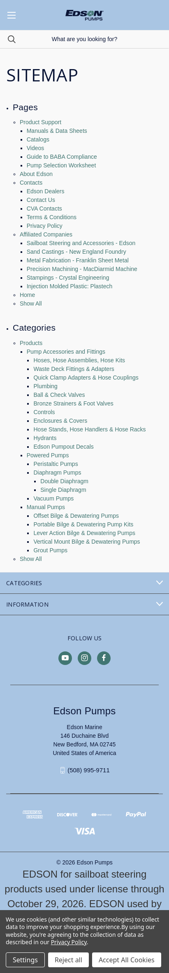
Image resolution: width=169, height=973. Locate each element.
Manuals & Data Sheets (57, 130)
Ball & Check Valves (59, 395)
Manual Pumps (46, 507)
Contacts (31, 182)
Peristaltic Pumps (55, 464)
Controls (44, 412)
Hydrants (44, 438)
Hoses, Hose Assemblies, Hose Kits (79, 360)
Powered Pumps (48, 455)
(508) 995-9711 (88, 770)
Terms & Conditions (51, 217)
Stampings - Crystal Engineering (68, 277)
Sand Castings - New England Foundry (76, 251)
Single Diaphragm (63, 489)
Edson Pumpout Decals (63, 446)
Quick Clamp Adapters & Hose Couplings (85, 377)
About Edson (36, 174)
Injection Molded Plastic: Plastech (70, 286)
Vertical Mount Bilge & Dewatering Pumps (86, 541)
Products (31, 343)
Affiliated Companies (46, 234)
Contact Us (41, 200)
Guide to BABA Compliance (62, 156)
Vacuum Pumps (53, 498)
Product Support (40, 122)
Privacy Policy (45, 225)
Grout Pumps (50, 550)
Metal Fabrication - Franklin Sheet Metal (78, 260)
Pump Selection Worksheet (61, 165)
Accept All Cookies (127, 959)
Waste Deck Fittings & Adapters (73, 369)
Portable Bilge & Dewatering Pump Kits (83, 524)
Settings (25, 959)
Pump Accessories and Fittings (66, 351)
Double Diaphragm (64, 481)
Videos (35, 148)
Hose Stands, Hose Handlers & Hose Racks (89, 429)
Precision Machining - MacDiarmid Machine (82, 269)
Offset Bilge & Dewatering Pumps (76, 515)
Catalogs (38, 139)
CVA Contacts (44, 208)
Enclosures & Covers (60, 420)
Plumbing (45, 386)
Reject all (68, 959)
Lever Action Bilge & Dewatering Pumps (84, 533)
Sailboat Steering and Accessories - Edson (81, 243)
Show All (31, 303)
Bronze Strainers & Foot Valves (73, 403)
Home (27, 295)
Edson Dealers (46, 191)
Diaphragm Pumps (57, 472)
